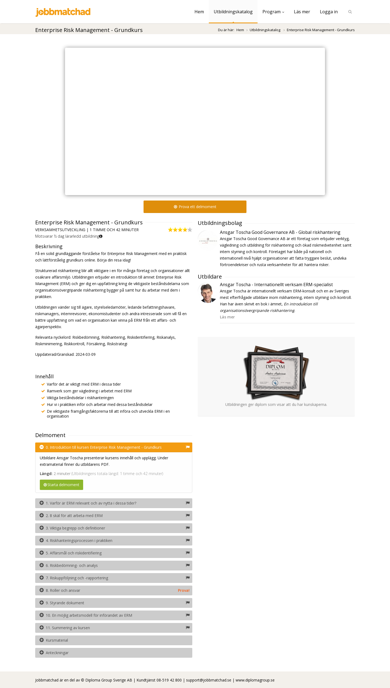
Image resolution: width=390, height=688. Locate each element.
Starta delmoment (61, 484)
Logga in (329, 12)
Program (273, 12)
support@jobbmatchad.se (208, 680)
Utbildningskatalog (233, 12)
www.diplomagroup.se (255, 680)
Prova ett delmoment (195, 206)
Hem (199, 12)
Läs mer (302, 12)
